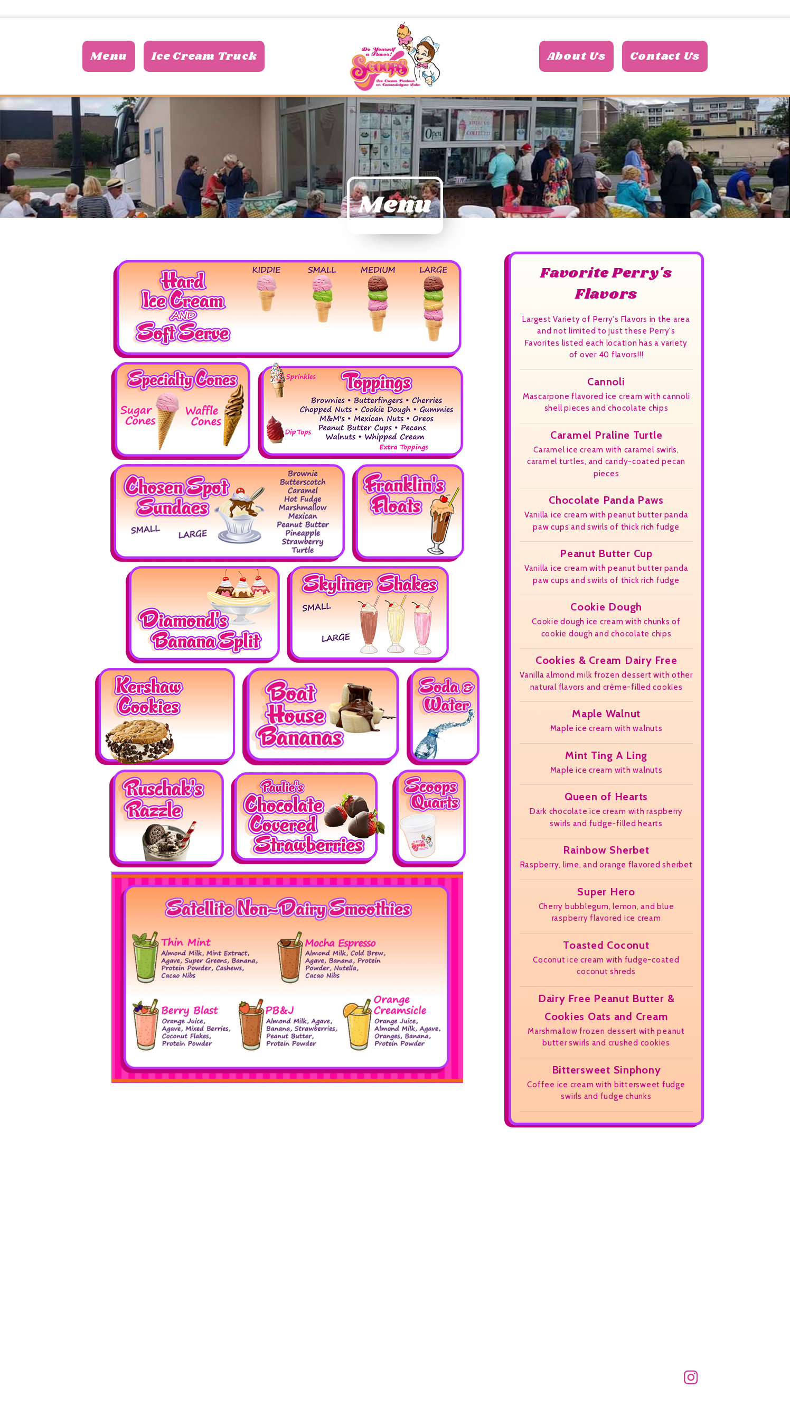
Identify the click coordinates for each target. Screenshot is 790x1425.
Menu (108, 65)
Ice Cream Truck (204, 65)
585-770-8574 (667, 9)
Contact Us (665, 65)
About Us (576, 65)
